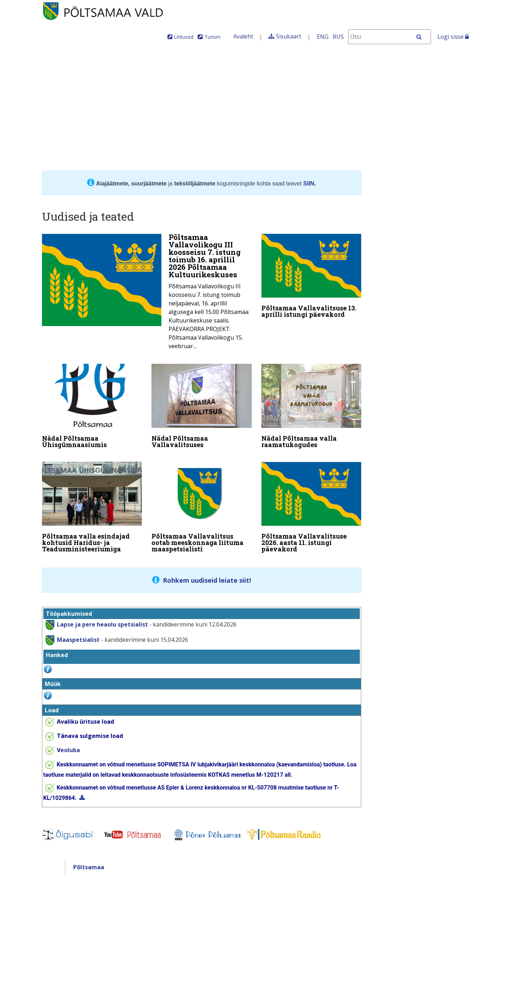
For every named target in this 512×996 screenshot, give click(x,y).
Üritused (183, 36)
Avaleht (243, 36)
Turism (212, 36)
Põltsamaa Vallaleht (425, 62)
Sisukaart (288, 36)
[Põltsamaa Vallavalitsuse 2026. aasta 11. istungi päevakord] (311, 505)
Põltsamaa (88, 862)
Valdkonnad (130, 62)
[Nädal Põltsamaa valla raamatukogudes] (311, 406)
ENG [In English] (323, 37)
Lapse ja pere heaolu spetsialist (102, 620)
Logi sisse (453, 37)
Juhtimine (76, 62)
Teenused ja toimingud (207, 62)
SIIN (308, 183)
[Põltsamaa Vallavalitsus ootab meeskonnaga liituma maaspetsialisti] (201, 505)
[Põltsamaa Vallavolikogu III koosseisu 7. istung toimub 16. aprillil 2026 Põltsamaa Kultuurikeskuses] (147, 294)
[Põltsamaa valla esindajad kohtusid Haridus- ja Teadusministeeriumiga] (92, 505)
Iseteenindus (360, 62)
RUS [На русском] (338, 37)
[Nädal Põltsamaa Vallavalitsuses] (201, 406)
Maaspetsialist (77, 635)
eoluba (68, 745)
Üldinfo (29, 62)
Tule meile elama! (294, 62)
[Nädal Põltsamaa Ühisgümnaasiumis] (92, 406)
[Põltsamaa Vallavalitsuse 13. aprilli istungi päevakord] (311, 277)
